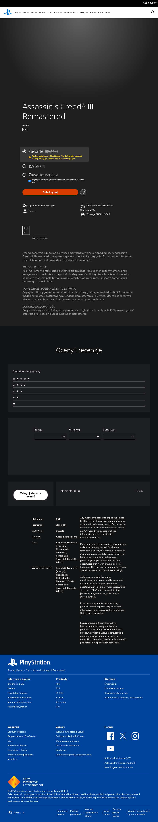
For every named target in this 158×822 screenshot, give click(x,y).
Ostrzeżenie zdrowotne (67, 745)
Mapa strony (106, 812)
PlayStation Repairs (17, 745)
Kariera (11, 688)
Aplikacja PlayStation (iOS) (118, 758)
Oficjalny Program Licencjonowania (73, 754)
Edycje (38, 429)
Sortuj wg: (109, 429)
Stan (10, 740)
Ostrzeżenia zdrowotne (92, 613)
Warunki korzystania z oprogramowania (139, 812)
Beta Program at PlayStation (119, 767)
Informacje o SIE (16, 683)
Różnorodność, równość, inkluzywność (124, 697)
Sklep (82, 12)
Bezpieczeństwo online (116, 692)
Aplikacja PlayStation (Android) (120, 762)
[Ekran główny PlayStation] (7, 12)
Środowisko (110, 683)
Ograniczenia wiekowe (67, 740)
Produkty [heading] (62, 679)
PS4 (32, 12)
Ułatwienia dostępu (114, 688)
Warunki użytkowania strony (91, 812)
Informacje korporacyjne (20, 702)
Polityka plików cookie (117, 812)
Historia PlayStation (17, 706)
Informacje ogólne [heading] (19, 679)
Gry (16, 12)
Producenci (61, 750)
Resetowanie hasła (17, 750)
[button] (30, 495)
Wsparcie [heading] (13, 727)
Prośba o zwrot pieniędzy (20, 754)
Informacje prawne (62, 812)
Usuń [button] (140, 491)
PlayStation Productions (19, 697)
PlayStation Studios (17, 692)
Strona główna (15, 670)
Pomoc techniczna (98, 12)
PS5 (24, 12)
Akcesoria (54, 12)
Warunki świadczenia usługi (70, 731)
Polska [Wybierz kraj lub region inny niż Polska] (16, 812)
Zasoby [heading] (60, 727)
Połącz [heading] (109, 727)
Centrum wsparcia (17, 731)
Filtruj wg (74, 429)
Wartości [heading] (110, 679)
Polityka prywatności (76, 812)
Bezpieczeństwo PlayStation (22, 736)
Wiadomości (70, 12)
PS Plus (42, 12)
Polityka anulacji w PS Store (70, 736)
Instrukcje (12, 759)
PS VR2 (59, 692)
